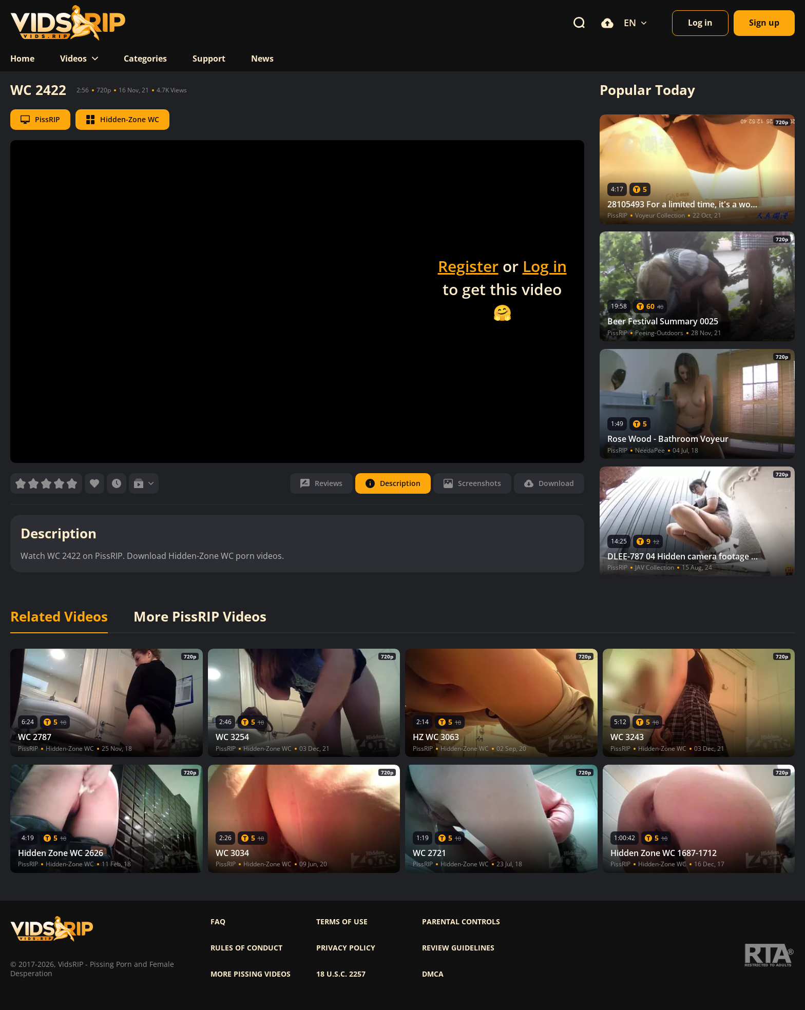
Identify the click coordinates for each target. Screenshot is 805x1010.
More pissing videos (250, 974)
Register (468, 266)
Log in (545, 266)
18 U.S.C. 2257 (341, 974)
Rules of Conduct (246, 948)
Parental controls (461, 921)
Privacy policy (345, 948)
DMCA (433, 974)
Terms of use (342, 921)
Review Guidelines (458, 948)
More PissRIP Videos (199, 617)
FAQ (217, 921)
